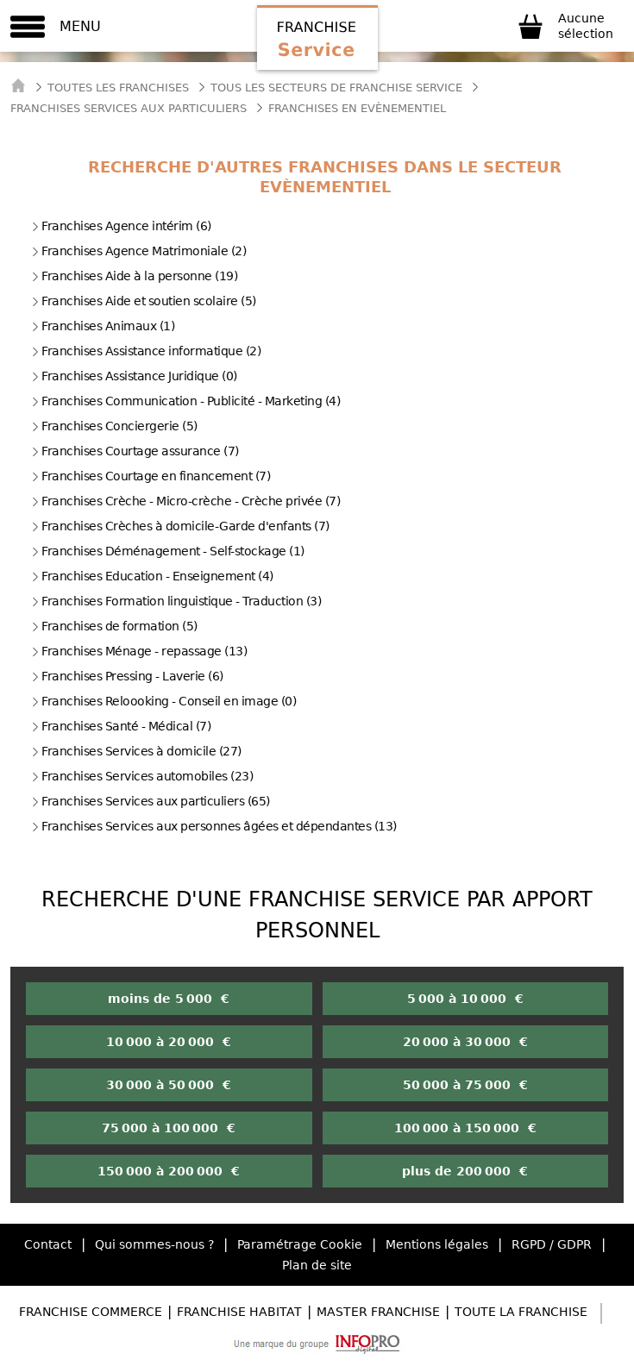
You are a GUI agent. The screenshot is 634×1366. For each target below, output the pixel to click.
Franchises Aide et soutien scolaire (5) (143, 301)
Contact (48, 1244)
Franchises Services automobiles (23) (142, 776)
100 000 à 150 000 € (465, 1128)
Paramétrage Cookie (299, 1244)
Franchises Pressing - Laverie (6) (127, 676)
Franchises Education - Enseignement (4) (152, 576)
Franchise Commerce (90, 1312)
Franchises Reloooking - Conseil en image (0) (163, 701)
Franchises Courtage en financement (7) (150, 476)
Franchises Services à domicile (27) (136, 751)
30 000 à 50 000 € (168, 1085)
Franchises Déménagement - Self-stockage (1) (167, 551)
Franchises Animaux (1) (102, 326)
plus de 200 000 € (465, 1171)
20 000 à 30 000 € (465, 1042)
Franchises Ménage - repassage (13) (139, 651)
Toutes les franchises (118, 87)
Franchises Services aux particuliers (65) (150, 801)
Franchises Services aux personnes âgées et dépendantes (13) (214, 826)
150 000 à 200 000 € (168, 1171)
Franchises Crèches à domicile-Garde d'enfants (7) (180, 526)
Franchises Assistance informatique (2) (146, 351)
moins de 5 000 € (168, 999)
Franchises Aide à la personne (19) (134, 276)
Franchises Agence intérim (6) (121, 226)
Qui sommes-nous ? (154, 1244)
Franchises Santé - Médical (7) (120, 726)
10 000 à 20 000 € (168, 1042)
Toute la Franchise (521, 1312)
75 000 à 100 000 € (168, 1128)
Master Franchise (378, 1312)
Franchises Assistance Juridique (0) (134, 376)
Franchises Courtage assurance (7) (135, 451)
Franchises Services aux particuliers (128, 108)
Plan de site (317, 1265)
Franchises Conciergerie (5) (114, 426)
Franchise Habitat (239, 1312)
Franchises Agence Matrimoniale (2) (138, 251)
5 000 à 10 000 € (465, 999)
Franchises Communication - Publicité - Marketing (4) (185, 401)
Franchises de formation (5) (114, 626)
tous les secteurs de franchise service (336, 87)
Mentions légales (437, 1244)
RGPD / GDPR (552, 1244)
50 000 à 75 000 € (465, 1085)
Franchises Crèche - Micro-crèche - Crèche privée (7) (185, 501)
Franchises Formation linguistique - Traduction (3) (176, 601)
